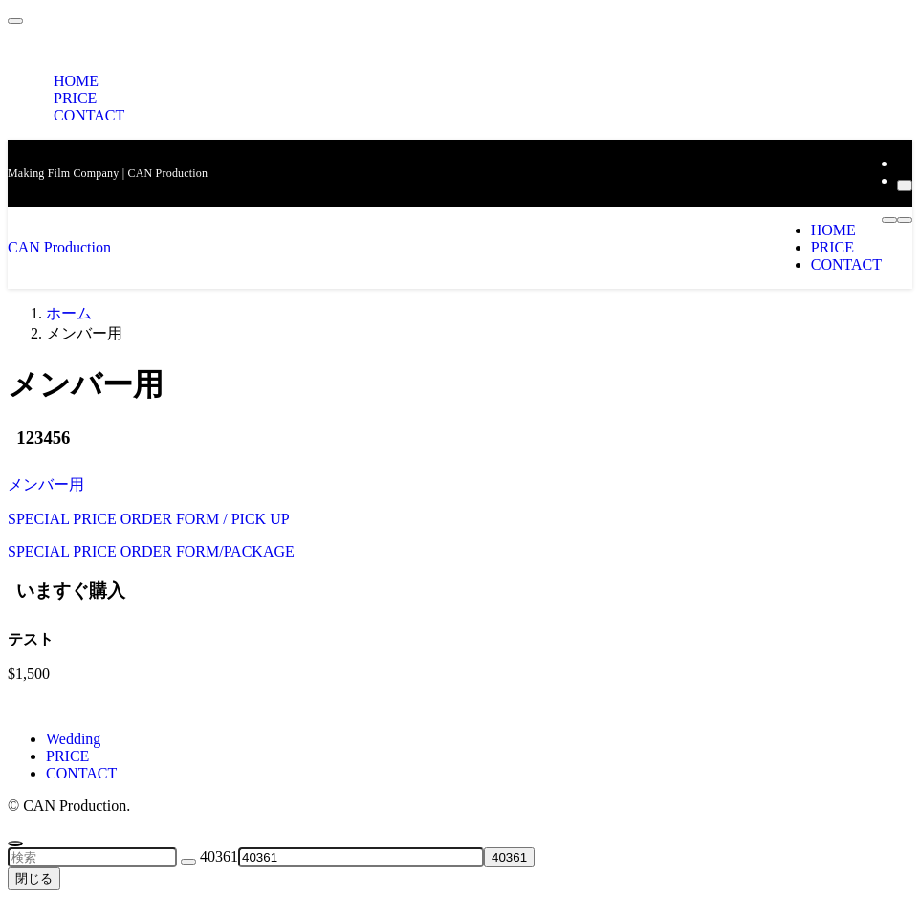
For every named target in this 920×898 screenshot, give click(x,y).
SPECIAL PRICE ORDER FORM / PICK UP (149, 519)
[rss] (903, 163)
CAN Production (59, 247)
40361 (219, 856)
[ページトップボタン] (15, 843)
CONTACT (89, 115)
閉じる (34, 878)
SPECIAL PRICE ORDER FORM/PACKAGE (151, 551)
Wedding (73, 739)
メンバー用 (46, 484)
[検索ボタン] (889, 220)
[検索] (904, 185)
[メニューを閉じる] (15, 21)
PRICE (67, 756)
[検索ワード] (92, 857)
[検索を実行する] (188, 862)
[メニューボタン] (904, 220)
